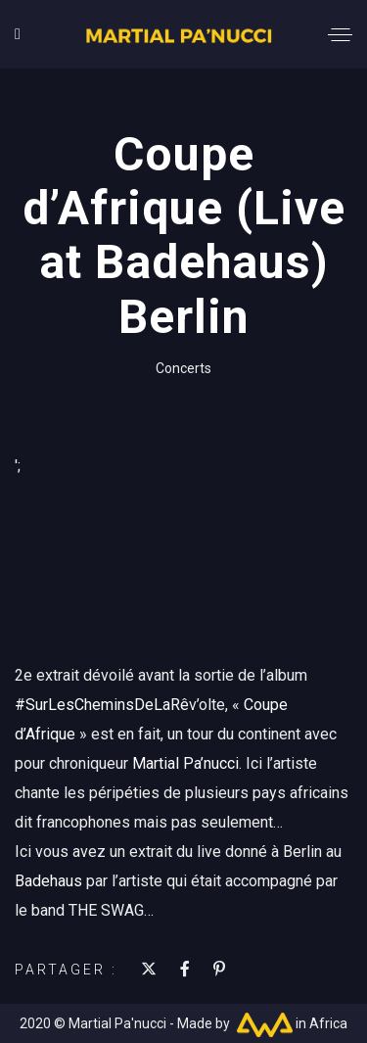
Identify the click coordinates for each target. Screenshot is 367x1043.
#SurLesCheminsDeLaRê (102, 704)
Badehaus (48, 881)
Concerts (183, 368)
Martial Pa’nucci (185, 763)
